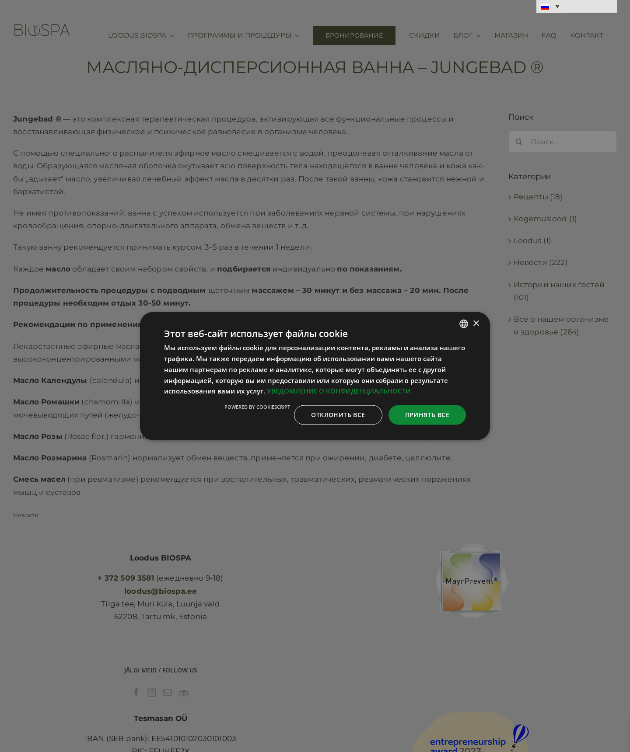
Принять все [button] (427, 415)
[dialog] (315, 376)
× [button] (475, 323)
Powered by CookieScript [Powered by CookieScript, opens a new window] (257, 407)
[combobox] (463, 324)
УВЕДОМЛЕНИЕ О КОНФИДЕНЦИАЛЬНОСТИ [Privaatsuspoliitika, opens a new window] (339, 390)
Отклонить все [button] (338, 415)
